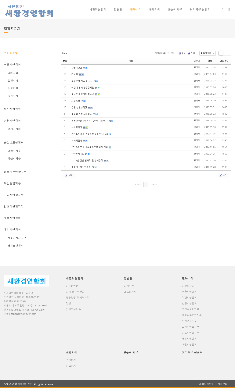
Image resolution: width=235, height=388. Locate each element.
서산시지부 (14, 158)
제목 (131, 61)
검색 (182, 53)
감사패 (74, 74)
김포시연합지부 (14, 206)
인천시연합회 (12, 121)
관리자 (197, 67)
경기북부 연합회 (200, 9)
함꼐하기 (154, 9)
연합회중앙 (11, 53)
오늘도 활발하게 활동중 (83, 94)
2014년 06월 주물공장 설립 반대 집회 (90, 134)
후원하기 (71, 360)
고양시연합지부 (14, 195)
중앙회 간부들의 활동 (82, 114)
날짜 (210, 61)
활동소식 (135, 9)
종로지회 (13, 88)
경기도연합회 (16, 245)
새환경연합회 (97, 9)
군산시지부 (175, 9)
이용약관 (222, 384)
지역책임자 (77, 141)
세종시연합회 (12, 218)
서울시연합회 (12, 64)
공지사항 (129, 285)
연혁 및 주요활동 (75, 291)
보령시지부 (14, 151)
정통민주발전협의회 (81, 167)
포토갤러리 (130, 291)
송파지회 (13, 96)
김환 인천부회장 (79, 107)
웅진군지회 (14, 129)
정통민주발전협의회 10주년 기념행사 (89, 121)
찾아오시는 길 (73, 309)
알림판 (118, 9)
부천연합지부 (12, 183)
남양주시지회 (78, 154)
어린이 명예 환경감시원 (83, 88)
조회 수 (224, 61)
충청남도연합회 (14, 142)
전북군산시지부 (17, 238)
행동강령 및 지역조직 (77, 297)
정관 (68, 303)
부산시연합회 (12, 109)
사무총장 (76, 101)
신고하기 (71, 366)
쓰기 (191, 53)
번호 (65, 61)
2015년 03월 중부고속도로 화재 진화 (90, 147)
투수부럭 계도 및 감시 (82, 81)
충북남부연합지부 (15, 172)
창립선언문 (72, 285)
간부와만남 (77, 68)
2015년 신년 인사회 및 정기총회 (87, 160)
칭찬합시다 (77, 127)
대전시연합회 (12, 229)
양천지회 (13, 73)
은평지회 (13, 80)
